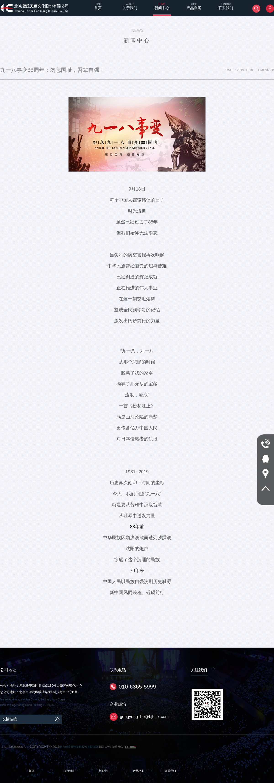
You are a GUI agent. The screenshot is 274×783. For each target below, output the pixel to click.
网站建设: (105, 746)
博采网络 (117, 746)
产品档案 (138, 770)
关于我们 (69, 770)
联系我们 (170, 770)
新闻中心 (104, 770)
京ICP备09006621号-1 (15, 746)
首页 (31, 770)
